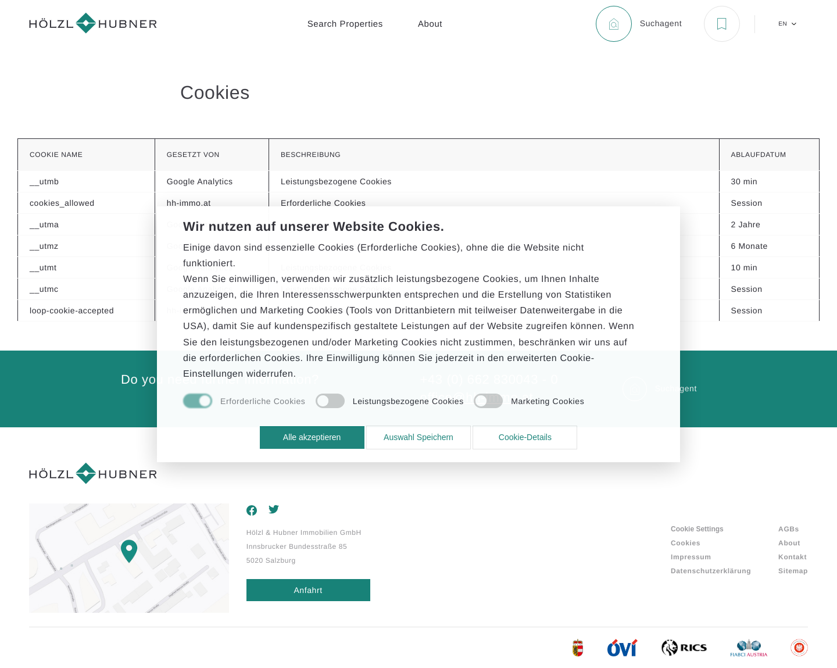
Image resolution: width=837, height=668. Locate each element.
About (430, 24)
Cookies (685, 543)
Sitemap (793, 571)
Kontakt (792, 557)
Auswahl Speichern (418, 437)
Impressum (691, 557)
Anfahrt (308, 590)
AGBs (788, 529)
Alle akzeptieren (312, 437)
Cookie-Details (525, 437)
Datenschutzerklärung (711, 571)
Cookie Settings (697, 529)
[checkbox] (244, 402)
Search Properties (345, 24)
